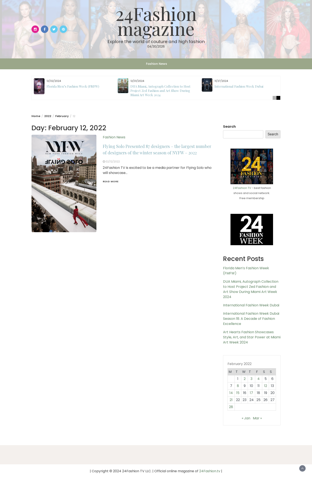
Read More (111, 181)
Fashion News (156, 64)
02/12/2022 (113, 161)
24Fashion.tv (209, 471)
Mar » (257, 418)
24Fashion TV (242, 188)
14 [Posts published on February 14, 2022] (231, 392)
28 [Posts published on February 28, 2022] (231, 406)
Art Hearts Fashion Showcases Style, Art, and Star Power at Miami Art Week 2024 (252, 337)
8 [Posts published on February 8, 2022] (238, 385)
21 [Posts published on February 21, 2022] (231, 399)
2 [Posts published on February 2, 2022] (245, 378)
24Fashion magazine (156, 20)
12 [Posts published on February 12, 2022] (265, 385)
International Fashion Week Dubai (239, 86)
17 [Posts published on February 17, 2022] (251, 392)
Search (229, 126)
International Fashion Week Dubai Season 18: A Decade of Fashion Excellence (251, 318)
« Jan (246, 418)
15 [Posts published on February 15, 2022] (237, 392)
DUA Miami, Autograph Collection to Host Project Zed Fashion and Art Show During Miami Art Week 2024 (160, 90)
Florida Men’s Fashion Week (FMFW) (73, 86)
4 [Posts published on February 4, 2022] (258, 378)
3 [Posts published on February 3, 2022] (251, 378)
